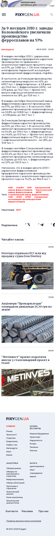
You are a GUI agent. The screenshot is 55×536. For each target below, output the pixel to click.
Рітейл (33, 444)
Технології (11, 435)
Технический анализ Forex (12, 502)
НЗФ (10, 187)
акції (32, 470)
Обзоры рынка (13, 468)
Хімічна (33, 450)
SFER (28, 197)
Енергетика (12, 441)
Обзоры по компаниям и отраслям (12, 474)
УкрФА (20, 187)
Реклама (27, 511)
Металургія (7, 49)
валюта (33, 463)
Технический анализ (12, 493)
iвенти (33, 476)
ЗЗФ (29, 187)
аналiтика (12, 463)
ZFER (19, 197)
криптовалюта (37, 466)
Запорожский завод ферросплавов (29, 188)
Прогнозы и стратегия (12, 487)
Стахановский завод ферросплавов (28, 194)
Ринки (9, 431)
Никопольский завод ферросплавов (30, 191)
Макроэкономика (15, 479)
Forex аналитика (14, 497)
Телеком (34, 447)
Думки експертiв (35, 427)
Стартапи (11, 438)
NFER (38, 192)
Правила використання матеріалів (23, 521)
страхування (36, 473)
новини (10, 426)
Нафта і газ (11, 445)
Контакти (12, 511)
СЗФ (10, 197)
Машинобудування (39, 434)
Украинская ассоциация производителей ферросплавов (28, 199)
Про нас (43, 511)
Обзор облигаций (15, 483)
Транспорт (35, 437)
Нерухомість (36, 440)
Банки (9, 455)
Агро (8, 451)
